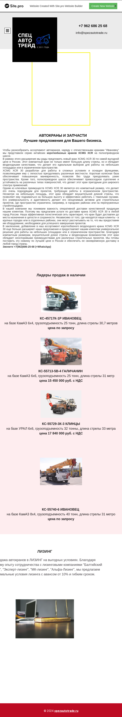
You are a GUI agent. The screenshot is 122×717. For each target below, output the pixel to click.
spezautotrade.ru (66, 711)
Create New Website (103, 6)
